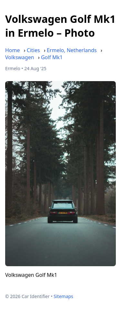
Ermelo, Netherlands (72, 50)
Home (12, 50)
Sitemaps (63, 296)
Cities (33, 50)
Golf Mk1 (52, 57)
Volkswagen (19, 57)
